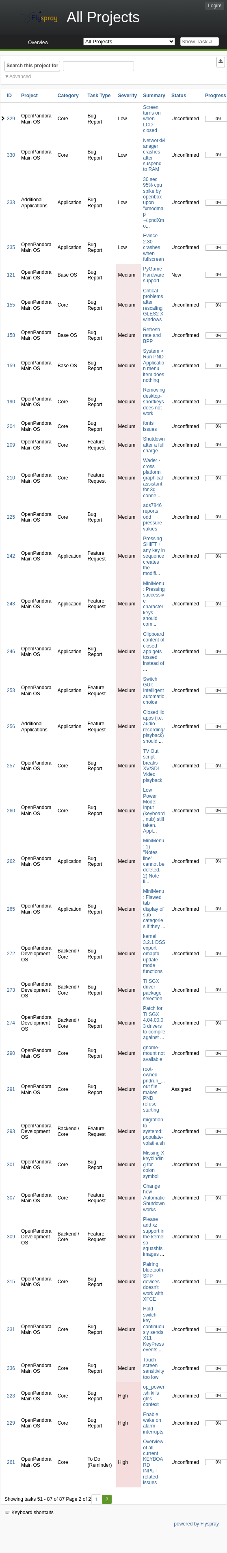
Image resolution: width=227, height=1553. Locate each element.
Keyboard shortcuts (29, 1512)
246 (11, 651)
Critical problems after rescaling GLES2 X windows (153, 305)
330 (11, 155)
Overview (38, 42)
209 (11, 445)
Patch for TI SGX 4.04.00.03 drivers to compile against (154, 1023)
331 (11, 1329)
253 (11, 690)
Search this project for (32, 65)
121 (11, 275)
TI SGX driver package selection (152, 989)
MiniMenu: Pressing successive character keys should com (153, 604)
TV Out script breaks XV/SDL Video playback (152, 765)
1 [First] (96, 1499)
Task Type (98, 95)
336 (11, 1368)
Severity (127, 95)
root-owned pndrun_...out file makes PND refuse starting (154, 1089)
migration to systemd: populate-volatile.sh (153, 1131)
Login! (214, 6)
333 (11, 202)
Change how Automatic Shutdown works (153, 1197)
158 (11, 335)
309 (11, 1237)
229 (11, 1423)
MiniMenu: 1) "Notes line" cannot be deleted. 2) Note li (153, 861)
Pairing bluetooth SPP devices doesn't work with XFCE (153, 1281)
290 (11, 1053)
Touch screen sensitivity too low (153, 1368)
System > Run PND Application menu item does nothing (153, 365)
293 (11, 1131)
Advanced (20, 76)
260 (11, 811)
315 (11, 1282)
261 (11, 1462)
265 (11, 909)
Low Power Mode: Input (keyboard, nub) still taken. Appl (153, 810)
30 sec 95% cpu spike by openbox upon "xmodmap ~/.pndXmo (153, 203)
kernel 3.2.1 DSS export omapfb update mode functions (154, 953)
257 (11, 766)
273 (11, 990)
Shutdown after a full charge (153, 445)
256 (11, 726)
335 (11, 247)
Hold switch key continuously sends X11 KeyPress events (153, 1329)
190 (11, 402)
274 (11, 1023)
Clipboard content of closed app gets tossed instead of (153, 648)
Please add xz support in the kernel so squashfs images (153, 1236)
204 (11, 426)
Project (29, 95)
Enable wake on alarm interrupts (153, 1423)
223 (11, 1396)
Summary (154, 95)
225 (11, 517)
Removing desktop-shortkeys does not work (154, 401)
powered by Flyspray (196, 1524)
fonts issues (150, 426)
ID (9, 95)
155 (11, 305)
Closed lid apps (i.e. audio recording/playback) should (153, 726)
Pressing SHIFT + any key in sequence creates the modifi (154, 556)
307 (11, 1198)
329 (11, 118)
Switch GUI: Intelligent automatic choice (153, 690)
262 (11, 861)
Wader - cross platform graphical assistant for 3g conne (153, 478)
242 (11, 556)
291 (11, 1089)
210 (11, 478)
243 (11, 604)
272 (11, 954)
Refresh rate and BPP (152, 335)
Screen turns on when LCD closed (151, 119)
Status (178, 95)
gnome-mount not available (153, 1053)
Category (68, 95)
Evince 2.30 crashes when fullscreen (153, 247)
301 (11, 1164)
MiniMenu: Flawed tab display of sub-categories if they (153, 908)
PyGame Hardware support (153, 274)
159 (11, 366)
